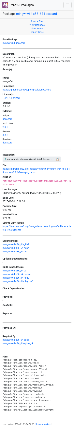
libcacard (7, 119)
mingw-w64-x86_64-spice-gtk (18, 343)
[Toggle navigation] (67, 5)
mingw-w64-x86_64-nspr (16, 248)
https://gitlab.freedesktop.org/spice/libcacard (27, 89)
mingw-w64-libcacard (14, 43)
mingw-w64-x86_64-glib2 (16, 244)
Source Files (37, 21)
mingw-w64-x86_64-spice (16, 339)
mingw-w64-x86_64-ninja (16, 277)
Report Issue (37, 32)
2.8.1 (5, 127)
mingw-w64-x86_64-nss (15, 251)
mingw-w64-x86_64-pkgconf (18, 281)
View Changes (37, 25)
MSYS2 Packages (18, 5)
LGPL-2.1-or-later (11, 98)
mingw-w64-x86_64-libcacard (36, 14)
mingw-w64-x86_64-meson (17, 274)
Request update (43, 424)
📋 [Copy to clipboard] (57, 159)
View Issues (37, 28)
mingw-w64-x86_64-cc (14, 270)
